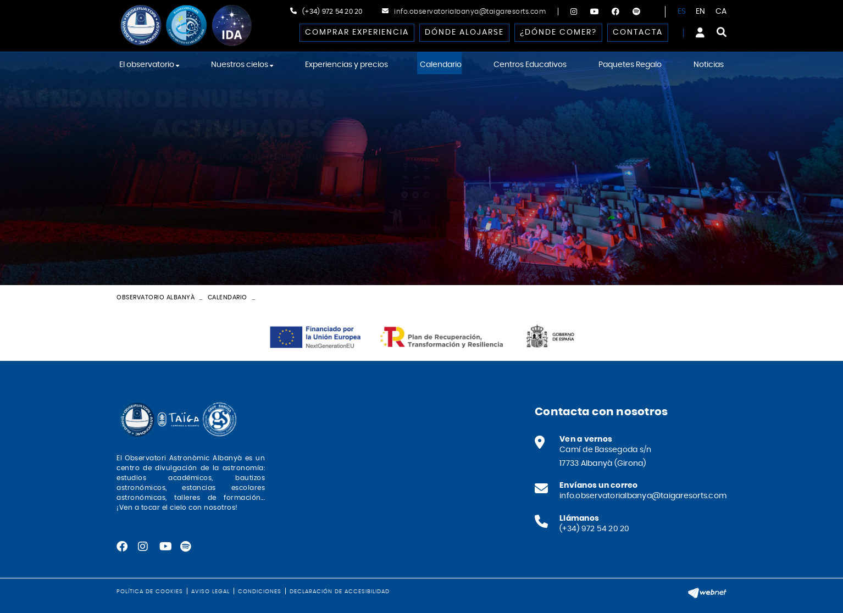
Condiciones (259, 591)
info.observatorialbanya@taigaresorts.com (470, 11)
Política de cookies (150, 591)
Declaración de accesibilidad (340, 591)
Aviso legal (210, 591)
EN (701, 11)
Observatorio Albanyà (156, 297)
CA (721, 11)
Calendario (227, 297)
